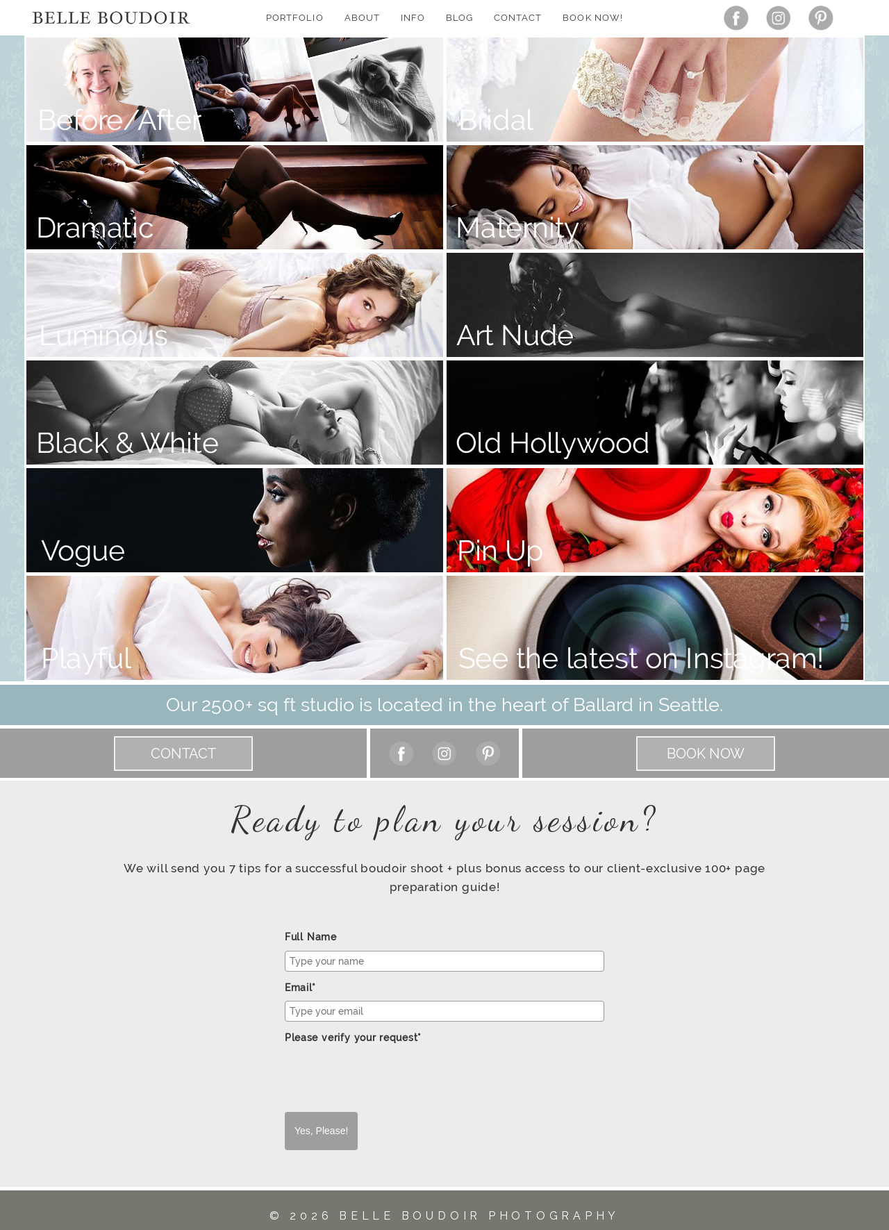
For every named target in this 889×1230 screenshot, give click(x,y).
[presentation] (390, 1078)
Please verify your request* (353, 1037)
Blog (459, 18)
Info (413, 18)
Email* (300, 987)
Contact (518, 18)
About (362, 18)
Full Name (311, 936)
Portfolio (294, 18)
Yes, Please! (321, 1130)
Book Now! (592, 18)
